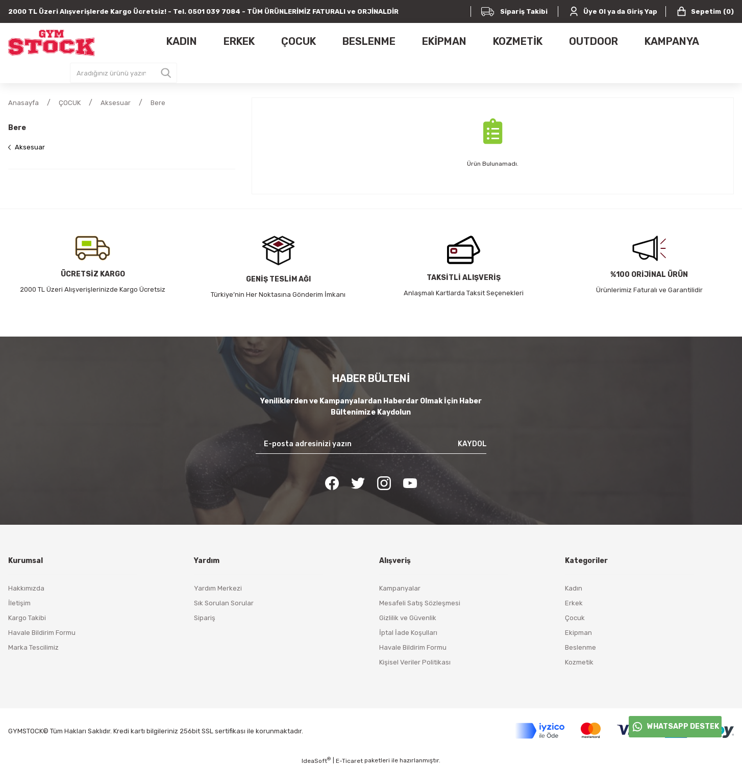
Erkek (574, 603)
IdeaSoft (316, 760)
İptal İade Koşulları (408, 632)
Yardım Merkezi (218, 588)
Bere (158, 103)
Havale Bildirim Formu (42, 632)
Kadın (573, 588)
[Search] (123, 73)
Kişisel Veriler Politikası (415, 662)
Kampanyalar (400, 588)
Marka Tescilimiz (33, 647)
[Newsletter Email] (371, 444)
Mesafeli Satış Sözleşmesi (419, 603)
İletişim (19, 603)
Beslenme (580, 647)
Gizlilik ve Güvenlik (407, 618)
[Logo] (51, 43)
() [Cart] (705, 11)
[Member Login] (612, 11)
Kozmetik (579, 662)
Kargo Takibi (27, 618)
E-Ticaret (349, 760)
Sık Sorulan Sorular (224, 603)
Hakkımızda (26, 588)
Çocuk (575, 618)
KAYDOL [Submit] (472, 444)
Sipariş (204, 618)
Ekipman (578, 632)
